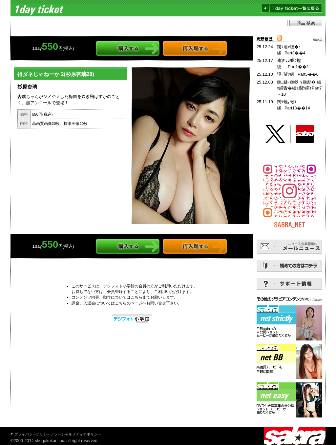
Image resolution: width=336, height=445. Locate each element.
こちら (136, 297)
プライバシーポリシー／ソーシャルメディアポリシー (57, 434)
